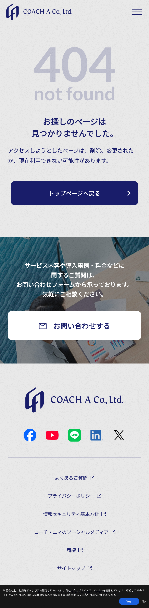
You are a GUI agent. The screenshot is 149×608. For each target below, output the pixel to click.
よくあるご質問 (71, 477)
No (144, 601)
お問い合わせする (81, 325)
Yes (128, 601)
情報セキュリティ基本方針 (71, 513)
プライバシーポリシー (71, 495)
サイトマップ (71, 568)
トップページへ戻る (74, 193)
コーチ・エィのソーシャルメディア (71, 532)
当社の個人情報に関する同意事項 (57, 594)
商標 (71, 550)
